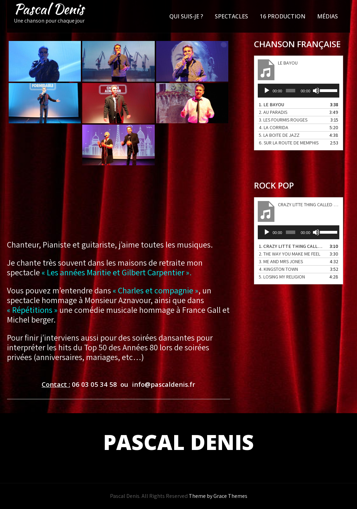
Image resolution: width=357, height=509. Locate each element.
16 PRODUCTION (282, 16)
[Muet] (316, 90)
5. (279, 135)
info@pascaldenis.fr (163, 384)
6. (288, 143)
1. (271, 104)
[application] (298, 91)
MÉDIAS (327, 16)
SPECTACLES (231, 16)
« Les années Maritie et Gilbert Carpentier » (114, 272)
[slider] (290, 90)
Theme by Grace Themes (218, 496)
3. (283, 120)
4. (273, 127)
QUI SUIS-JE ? (186, 16)
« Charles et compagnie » (155, 290)
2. (273, 112)
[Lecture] (266, 90)
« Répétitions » (32, 309)
